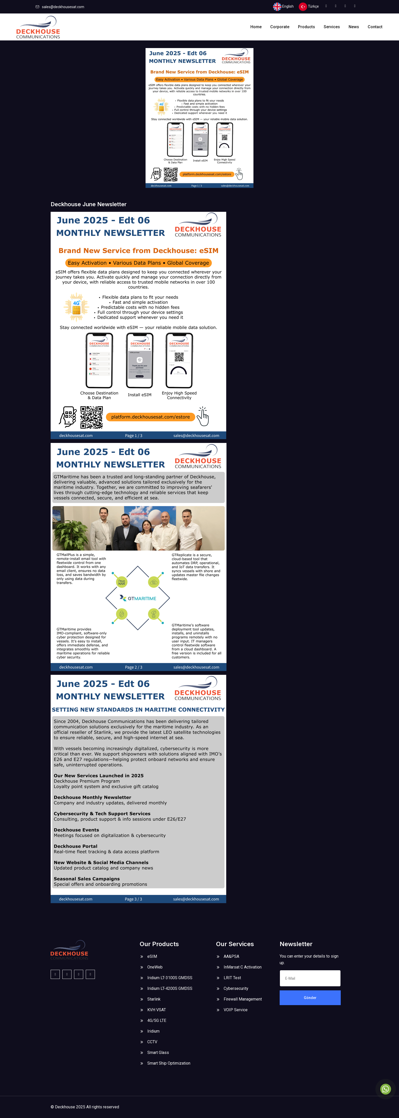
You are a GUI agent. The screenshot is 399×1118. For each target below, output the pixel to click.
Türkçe (309, 7)
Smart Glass (158, 1052)
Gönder (310, 998)
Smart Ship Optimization (168, 1063)
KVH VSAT (156, 1009)
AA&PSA (231, 956)
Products (306, 26)
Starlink (154, 999)
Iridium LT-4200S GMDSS (169, 988)
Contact (375, 26)
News (354, 26)
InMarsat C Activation (243, 967)
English (283, 7)
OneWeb (155, 967)
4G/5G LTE (156, 1020)
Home (256, 26)
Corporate (279, 26)
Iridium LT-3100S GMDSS (169, 977)
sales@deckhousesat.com (63, 7)
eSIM (152, 956)
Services (332, 26)
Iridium (153, 1031)
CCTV (152, 1041)
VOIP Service (236, 1009)
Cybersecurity (236, 988)
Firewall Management (243, 999)
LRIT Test (232, 977)
